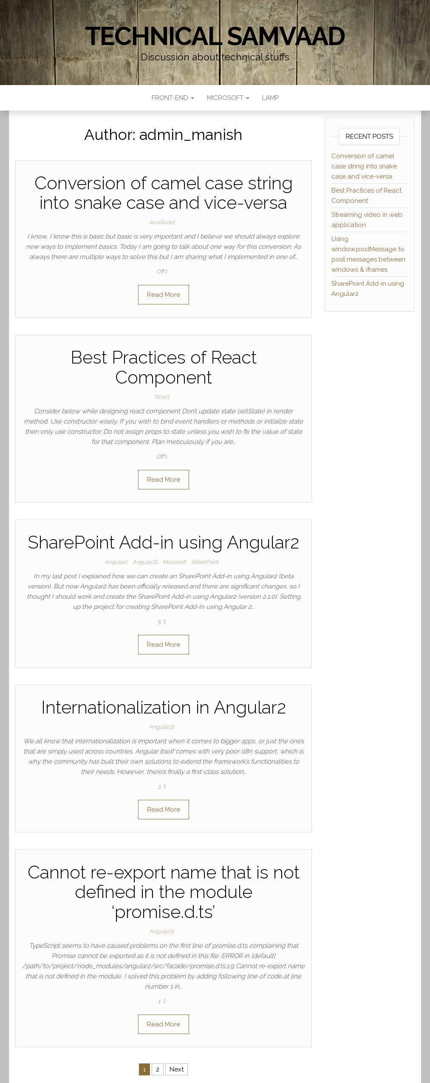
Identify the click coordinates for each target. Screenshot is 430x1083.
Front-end (173, 98)
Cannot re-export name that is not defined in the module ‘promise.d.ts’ (164, 892)
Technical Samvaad (215, 36)
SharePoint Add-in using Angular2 (163, 542)
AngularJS (145, 562)
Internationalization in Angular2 (163, 707)
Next (177, 1069)
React (162, 397)
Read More (163, 294)
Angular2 (116, 562)
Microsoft (228, 98)
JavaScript (162, 222)
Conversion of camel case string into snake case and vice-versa (163, 193)
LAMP (270, 98)
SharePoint (204, 562)
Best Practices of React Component (164, 367)
